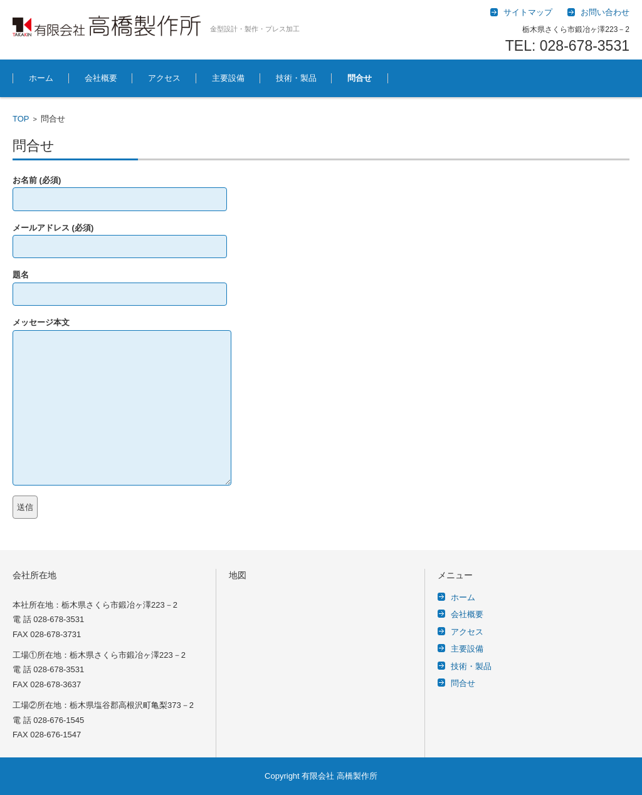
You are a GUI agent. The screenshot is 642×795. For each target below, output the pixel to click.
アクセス (164, 78)
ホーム (41, 78)
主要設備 (228, 78)
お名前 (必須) (120, 189)
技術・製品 (296, 78)
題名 (120, 284)
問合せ (359, 78)
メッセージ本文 (122, 329)
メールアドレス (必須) (120, 237)
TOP (21, 118)
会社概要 (101, 78)
